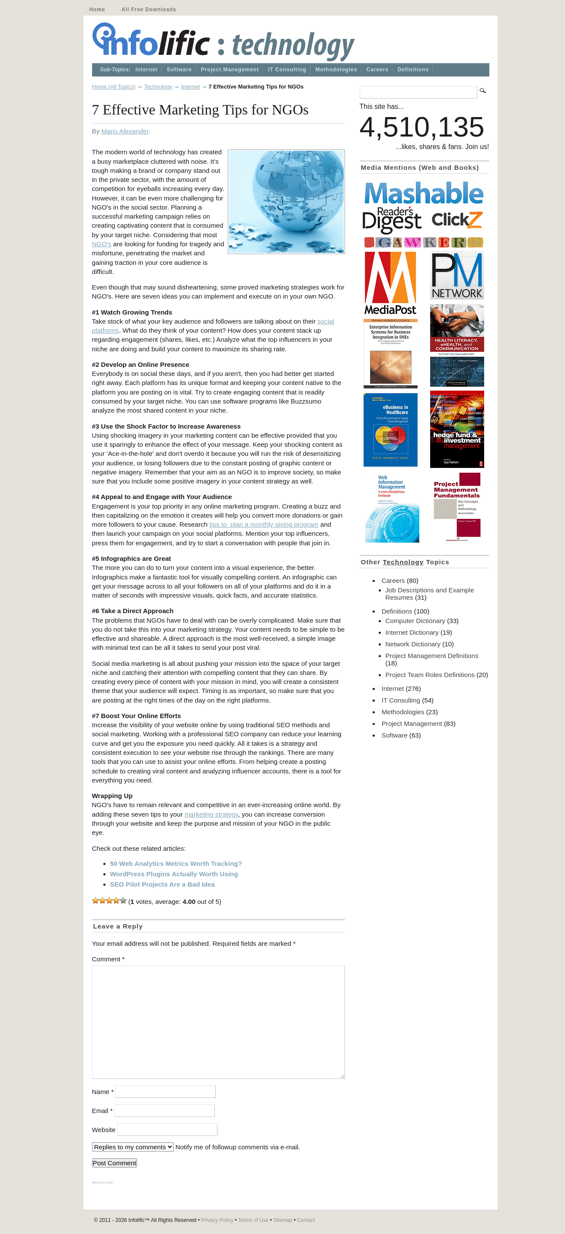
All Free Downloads (148, 9)
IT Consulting (287, 70)
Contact (306, 1220)
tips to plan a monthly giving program (263, 524)
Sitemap (282, 1220)
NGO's (102, 244)
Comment (108, 959)
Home (97, 9)
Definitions (413, 70)
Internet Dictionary (412, 632)
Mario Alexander (124, 131)
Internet (146, 70)
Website (104, 1129)
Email (102, 1110)
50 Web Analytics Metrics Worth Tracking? (176, 863)
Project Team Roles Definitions (430, 674)
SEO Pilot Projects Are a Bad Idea (162, 884)
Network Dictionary (413, 644)
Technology (158, 86)
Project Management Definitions (432, 655)
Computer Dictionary (415, 620)
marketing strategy (211, 814)
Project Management (230, 70)
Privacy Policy (217, 1220)
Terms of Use (253, 1220)
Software (179, 70)
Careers (378, 70)
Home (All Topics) (114, 86)
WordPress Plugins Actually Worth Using (174, 874)
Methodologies (337, 70)
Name (103, 1091)
